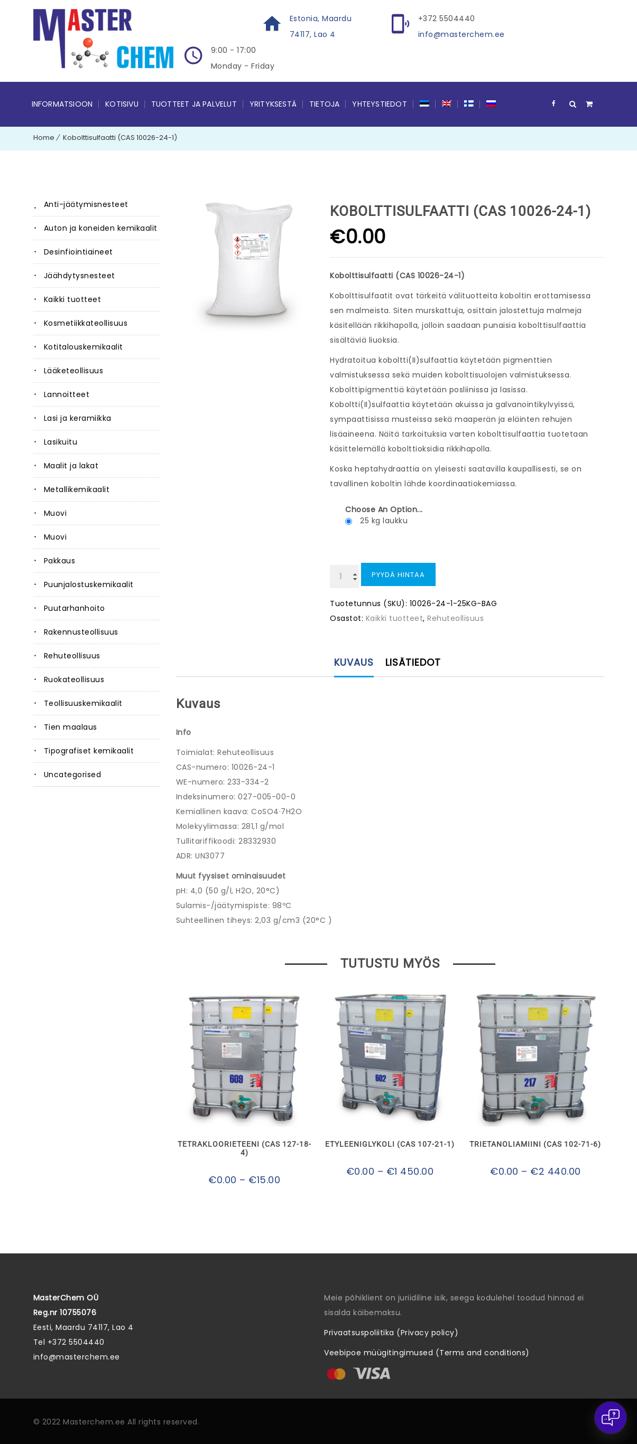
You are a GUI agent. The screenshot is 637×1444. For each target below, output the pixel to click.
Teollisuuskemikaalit (83, 703)
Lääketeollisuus (74, 370)
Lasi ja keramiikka (78, 418)
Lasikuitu (61, 442)
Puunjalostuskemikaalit (89, 584)
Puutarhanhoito (74, 608)
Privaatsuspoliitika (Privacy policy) (391, 1332)
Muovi (55, 513)
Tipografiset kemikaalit (89, 750)
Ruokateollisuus (74, 679)
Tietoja (324, 104)
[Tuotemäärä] (344, 576)
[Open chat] (610, 1417)
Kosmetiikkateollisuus (86, 323)
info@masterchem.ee (461, 34)
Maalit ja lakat (71, 465)
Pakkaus (60, 560)
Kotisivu (122, 104)
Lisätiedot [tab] (413, 662)
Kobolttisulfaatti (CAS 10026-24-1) (120, 138)
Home (43, 138)
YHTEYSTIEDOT (379, 104)
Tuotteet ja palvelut (194, 104)
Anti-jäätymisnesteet (86, 204)
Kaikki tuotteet (72, 299)
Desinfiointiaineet (78, 252)
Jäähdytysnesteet (79, 275)
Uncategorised (72, 774)
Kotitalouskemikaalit (83, 347)
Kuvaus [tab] (354, 662)
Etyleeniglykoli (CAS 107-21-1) (390, 1144)
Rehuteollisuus (72, 655)
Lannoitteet (67, 394)
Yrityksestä (273, 104)
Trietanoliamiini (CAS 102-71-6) (535, 1144)
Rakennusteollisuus (81, 632)
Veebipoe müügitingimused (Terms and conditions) (427, 1352)
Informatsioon (62, 104)
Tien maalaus (70, 727)
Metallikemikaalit (77, 489)
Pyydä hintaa (398, 575)
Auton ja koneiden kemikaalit (101, 228)
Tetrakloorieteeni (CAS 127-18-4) (244, 1148)
